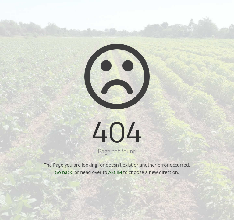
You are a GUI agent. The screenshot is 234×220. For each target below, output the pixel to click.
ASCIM (115, 172)
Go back (63, 172)
